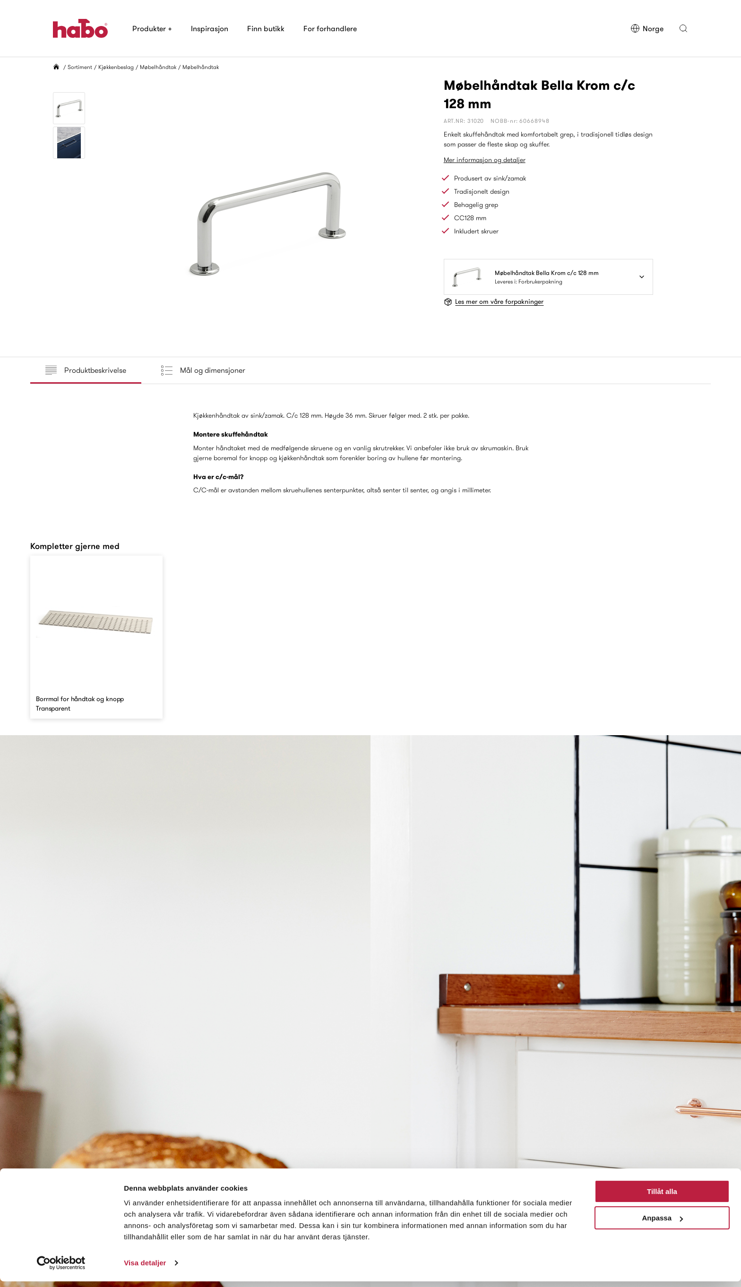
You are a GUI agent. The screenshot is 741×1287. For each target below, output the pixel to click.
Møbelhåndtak (158, 66)
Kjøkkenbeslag (116, 66)
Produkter (152, 28)
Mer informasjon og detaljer (485, 159)
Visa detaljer (145, 1268)
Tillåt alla (662, 1197)
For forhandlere (330, 28)
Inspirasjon (209, 28)
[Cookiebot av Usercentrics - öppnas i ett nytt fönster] (61, 1268)
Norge (646, 28)
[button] (683, 28)
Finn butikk (265, 28)
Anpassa (662, 1223)
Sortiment (80, 66)
